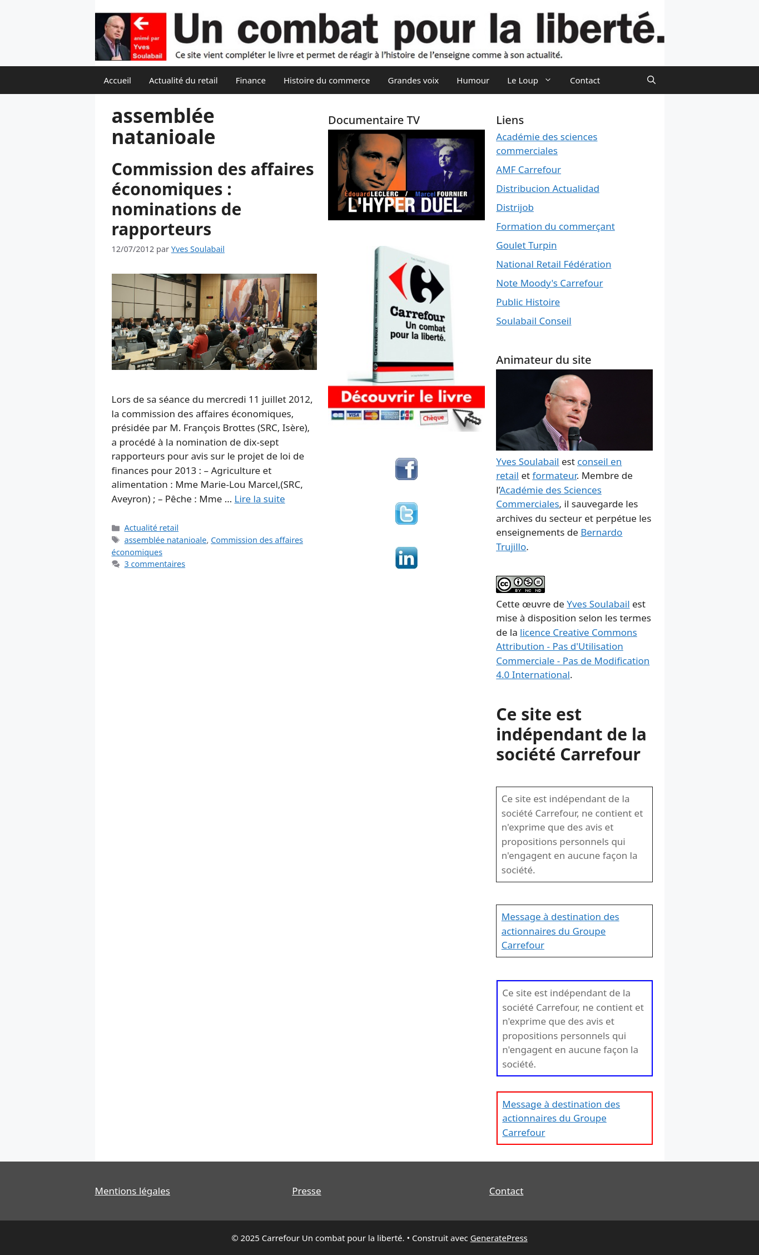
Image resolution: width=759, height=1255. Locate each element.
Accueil (117, 80)
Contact (585, 80)
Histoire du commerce (327, 80)
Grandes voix (413, 80)
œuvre (536, 603)
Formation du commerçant (555, 226)
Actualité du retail (183, 80)
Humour (473, 80)
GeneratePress (499, 1237)
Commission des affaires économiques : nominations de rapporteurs (213, 198)
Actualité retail (152, 527)
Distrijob (515, 207)
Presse (306, 1190)
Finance (251, 80)
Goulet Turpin (526, 245)
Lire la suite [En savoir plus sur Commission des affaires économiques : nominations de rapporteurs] (260, 498)
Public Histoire (528, 301)
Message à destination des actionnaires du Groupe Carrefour (560, 930)
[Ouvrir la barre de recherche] (651, 80)
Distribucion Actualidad (547, 188)
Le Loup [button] (534, 80)
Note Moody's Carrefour (549, 282)
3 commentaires (155, 564)
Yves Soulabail (598, 603)
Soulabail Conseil (533, 320)
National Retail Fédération (553, 264)
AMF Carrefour (528, 169)
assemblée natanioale (166, 540)
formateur (555, 475)
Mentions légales (132, 1190)
